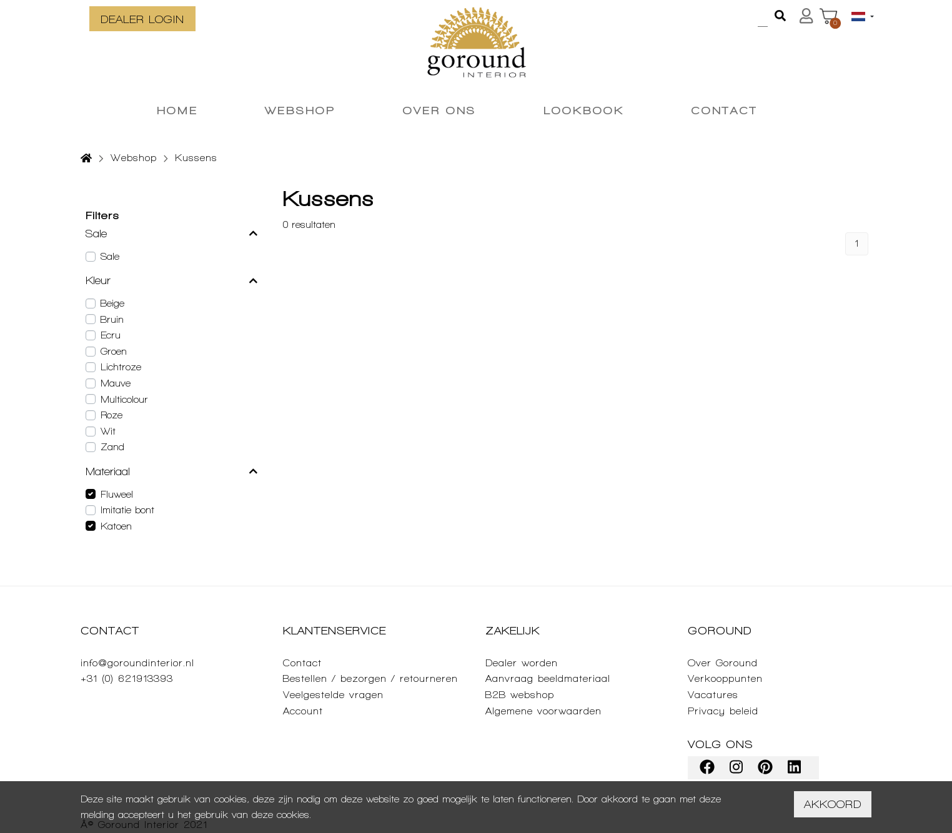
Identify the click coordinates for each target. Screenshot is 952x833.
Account (303, 711)
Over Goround (723, 663)
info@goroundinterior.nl (137, 663)
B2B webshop (519, 694)
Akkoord (832, 804)
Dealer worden (521, 663)
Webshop (134, 157)
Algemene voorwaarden (543, 711)
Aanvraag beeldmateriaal (547, 678)
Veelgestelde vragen (333, 694)
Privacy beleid (723, 711)
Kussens (196, 157)
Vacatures (713, 694)
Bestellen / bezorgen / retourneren (370, 678)
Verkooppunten (725, 678)
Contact (302, 663)
